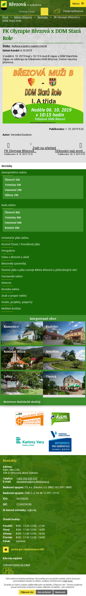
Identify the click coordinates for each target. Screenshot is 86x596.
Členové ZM (12, 179)
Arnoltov (52, 351)
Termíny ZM (13, 184)
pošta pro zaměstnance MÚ (27, 549)
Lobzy (8, 376)
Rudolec (52, 326)
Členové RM (12, 212)
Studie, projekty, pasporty (17, 302)
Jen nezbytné (44, 592)
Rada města (8, 205)
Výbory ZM (11, 195)
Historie (6, 282)
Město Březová (23, 17)
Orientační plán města (14, 237)
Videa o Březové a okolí (15, 257)
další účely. (68, 581)
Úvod (5, 17)
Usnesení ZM (13, 190)
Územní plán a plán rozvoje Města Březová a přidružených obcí (39, 270)
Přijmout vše (27, 592)
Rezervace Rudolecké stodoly (22, 401)
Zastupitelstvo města (14, 172)
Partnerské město (12, 276)
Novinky (43, 17)
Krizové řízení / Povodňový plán (20, 244)
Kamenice (11, 326)
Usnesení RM (13, 222)
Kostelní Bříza (14, 351)
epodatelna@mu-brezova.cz (33, 481)
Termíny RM (13, 217)
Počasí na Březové (73, 11)
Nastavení (60, 592)
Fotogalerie (8, 250)
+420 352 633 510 (27, 478)
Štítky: (6, 46)
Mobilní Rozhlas (11, 308)
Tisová (51, 376)
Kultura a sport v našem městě (29, 46)
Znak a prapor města (14, 295)
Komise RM (12, 227)
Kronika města (10, 289)
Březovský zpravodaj (13, 263)
